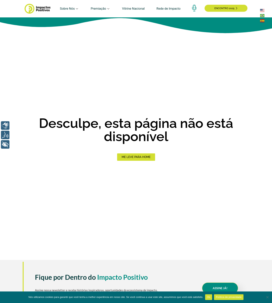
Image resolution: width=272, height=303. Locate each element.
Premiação (100, 8)
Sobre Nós (69, 8)
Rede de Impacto (168, 8)
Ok (208, 297)
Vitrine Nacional (133, 8)
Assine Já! (220, 288)
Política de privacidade (229, 297)
